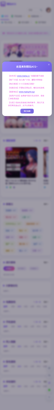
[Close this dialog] (49, 64)
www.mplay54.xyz (27, 91)
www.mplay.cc (23, 76)
